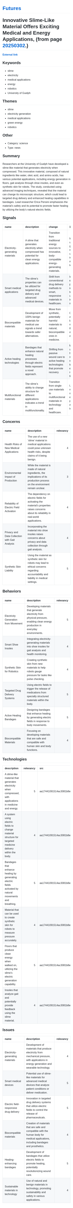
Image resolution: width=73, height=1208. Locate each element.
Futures (12, 8)
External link (10, 54)
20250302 (14, 45)
